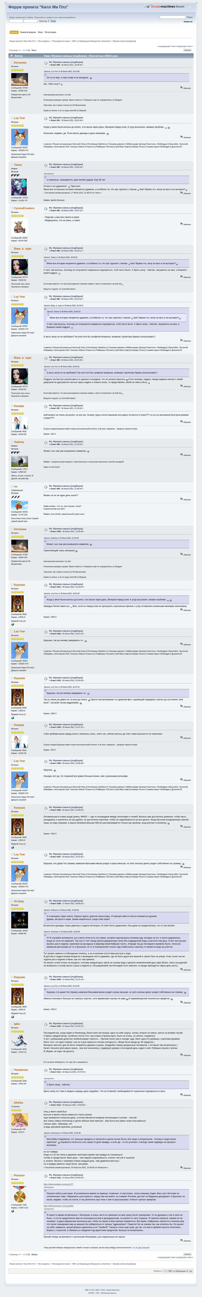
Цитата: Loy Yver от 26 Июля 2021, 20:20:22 (61, 367)
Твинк (18, 164)
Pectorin (19, 1175)
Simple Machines (113, 1290)
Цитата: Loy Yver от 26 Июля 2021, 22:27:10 (61, 687)
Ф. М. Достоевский (141, 1248)
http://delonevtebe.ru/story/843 (58, 1206)
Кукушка (19, 584)
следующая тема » (184, 46)
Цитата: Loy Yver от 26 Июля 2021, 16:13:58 (61, 71)
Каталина (20, 62)
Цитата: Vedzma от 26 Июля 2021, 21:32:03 (61, 538)
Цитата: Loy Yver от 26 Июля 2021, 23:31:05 (61, 986)
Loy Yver (19, 118)
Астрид (19, 901)
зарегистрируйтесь (67, 17)
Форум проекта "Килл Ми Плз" (38, 7)
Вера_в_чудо (22, 248)
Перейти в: (158, 1271)
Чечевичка (21, 1069)
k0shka (18, 1102)
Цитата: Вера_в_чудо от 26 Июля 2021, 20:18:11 (63, 306)
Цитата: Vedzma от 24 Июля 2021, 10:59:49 (61, 910)
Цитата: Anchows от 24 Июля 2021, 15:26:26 (62, 932)
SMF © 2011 (100, 1290)
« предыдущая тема (166, 46)
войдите (50, 17)
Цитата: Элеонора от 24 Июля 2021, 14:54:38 (62, 1133)
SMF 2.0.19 (89, 1290)
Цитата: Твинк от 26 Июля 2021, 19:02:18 (60, 257)
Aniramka (105, 41)
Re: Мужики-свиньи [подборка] (66, 62)
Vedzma (19, 442)
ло (15, 486)
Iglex (17, 1023)
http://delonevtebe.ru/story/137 (58, 1184)
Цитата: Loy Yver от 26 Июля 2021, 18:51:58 (61, 593)
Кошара (19, 406)
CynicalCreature (24, 208)
